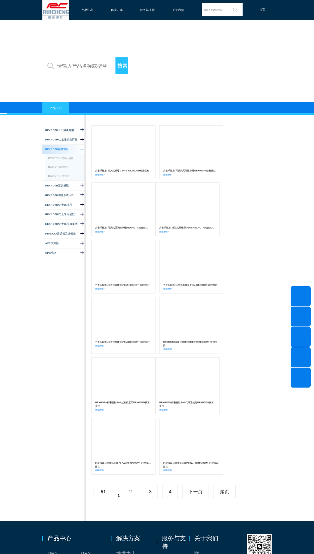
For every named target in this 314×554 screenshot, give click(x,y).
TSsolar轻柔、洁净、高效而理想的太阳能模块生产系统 (132, 465)
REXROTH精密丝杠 (58, 167)
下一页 (196, 379)
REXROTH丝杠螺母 (59, 453)
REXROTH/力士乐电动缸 (93, 465)
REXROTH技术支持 (58, 176)
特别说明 (204, 465)
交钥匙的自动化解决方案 (132, 488)
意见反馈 (172, 449)
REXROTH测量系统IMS (59, 465)
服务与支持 (147, 10)
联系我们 (204, 441)
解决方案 (117, 10)
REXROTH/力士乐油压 (59, 476)
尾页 (224, 379)
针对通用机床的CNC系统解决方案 (132, 453)
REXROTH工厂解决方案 (59, 441)
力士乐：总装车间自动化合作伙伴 (132, 476)
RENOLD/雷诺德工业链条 (59, 500)
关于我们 (178, 10)
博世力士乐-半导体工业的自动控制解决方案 (132, 441)
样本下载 (172, 473)
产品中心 (87, 10)
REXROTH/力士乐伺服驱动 (93, 476)
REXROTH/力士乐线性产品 (93, 441)
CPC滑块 (57, 488)
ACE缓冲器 (93, 488)
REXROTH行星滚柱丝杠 (61, 158)
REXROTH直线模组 (93, 453)
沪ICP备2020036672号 (185, 538)
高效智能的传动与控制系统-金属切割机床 (132, 500)
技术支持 (172, 461)
